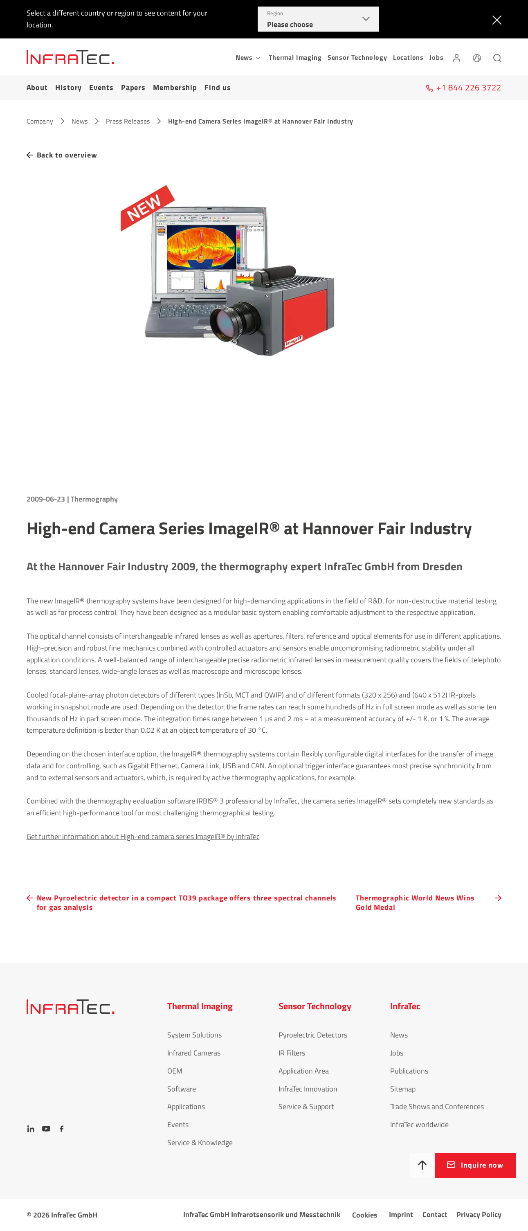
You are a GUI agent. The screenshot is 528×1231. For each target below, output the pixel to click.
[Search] (497, 57)
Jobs (436, 57)
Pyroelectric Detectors (313, 1034)
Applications (186, 1106)
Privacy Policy (478, 1214)
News (80, 121)
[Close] (495, 19)
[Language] (477, 57)
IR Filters (292, 1052)
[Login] (457, 57)
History (68, 87)
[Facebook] (62, 1129)
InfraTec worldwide (419, 1124)
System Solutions (194, 1034)
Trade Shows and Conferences (437, 1106)
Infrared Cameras (193, 1052)
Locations (408, 57)
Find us (217, 87)
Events (101, 87)
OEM (174, 1070)
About (37, 87)
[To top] (422, 1165)
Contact (434, 1214)
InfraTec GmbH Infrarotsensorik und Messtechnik (261, 1214)
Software (181, 1088)
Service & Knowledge (200, 1142)
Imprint (401, 1214)
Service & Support (306, 1106)
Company (40, 121)
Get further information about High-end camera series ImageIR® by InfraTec (143, 836)
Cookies (364, 1214)
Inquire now (482, 1164)
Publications (409, 1070)
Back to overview (67, 155)
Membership (175, 87)
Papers (133, 87)
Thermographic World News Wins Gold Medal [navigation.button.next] (415, 902)
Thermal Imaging (295, 57)
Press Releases (128, 121)
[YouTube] (46, 1129)
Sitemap (403, 1088)
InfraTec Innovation (308, 1088)
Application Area (304, 1070)
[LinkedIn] (31, 1129)
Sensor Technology (357, 57)
